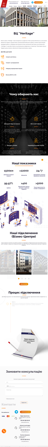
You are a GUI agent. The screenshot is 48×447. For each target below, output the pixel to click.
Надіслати (24, 426)
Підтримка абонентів (35, 6)
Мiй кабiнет (45, 6)
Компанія (10, 6)
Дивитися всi (24, 284)
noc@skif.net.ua (25, 441)
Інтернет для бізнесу (11, 57)
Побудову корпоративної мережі (14, 68)
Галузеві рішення (24, 6)
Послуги (15, 6)
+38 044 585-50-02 (13, 3)
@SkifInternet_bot (38, 2)
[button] (19, 279)
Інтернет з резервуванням (12, 62)
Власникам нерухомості (29, 6)
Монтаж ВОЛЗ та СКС (11, 74)
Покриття (20, 6)
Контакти (40, 6)
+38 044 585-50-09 (25, 3)
